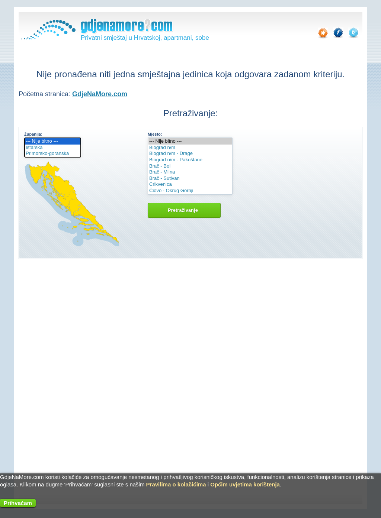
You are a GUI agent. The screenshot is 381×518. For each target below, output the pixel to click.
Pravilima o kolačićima (176, 484)
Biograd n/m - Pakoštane (190, 160)
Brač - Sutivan (190, 178)
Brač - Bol (190, 166)
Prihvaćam (18, 503)
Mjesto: (155, 134)
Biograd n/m (190, 148)
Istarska (52, 148)
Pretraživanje (184, 210)
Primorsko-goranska (52, 153)
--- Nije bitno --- (52, 141)
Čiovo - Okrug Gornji (190, 191)
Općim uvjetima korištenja (245, 484)
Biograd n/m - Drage (190, 153)
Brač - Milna (190, 172)
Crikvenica (190, 184)
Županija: (33, 134)
